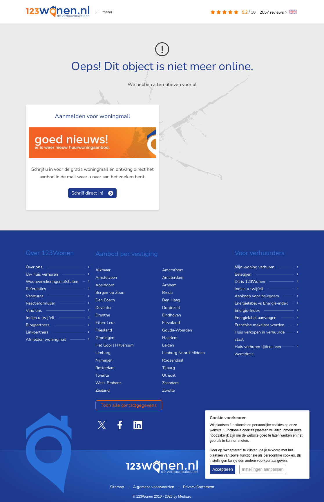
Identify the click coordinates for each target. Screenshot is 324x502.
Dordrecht (171, 307)
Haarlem (170, 337)
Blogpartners (37, 325)
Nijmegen (104, 360)
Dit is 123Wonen (250, 281)
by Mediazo (182, 496)
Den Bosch (105, 300)
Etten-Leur (105, 322)
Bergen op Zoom (110, 292)
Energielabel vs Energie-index (261, 303)
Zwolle (168, 390)
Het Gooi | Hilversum (114, 345)
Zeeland (102, 390)
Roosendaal (172, 360)
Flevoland (171, 322)
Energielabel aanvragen (255, 317)
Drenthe (102, 315)
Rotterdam (105, 368)
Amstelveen (106, 277)
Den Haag (171, 300)
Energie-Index (247, 310)
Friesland (103, 330)
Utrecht (168, 375)
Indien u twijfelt (40, 317)
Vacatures (35, 296)
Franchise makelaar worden (259, 325)
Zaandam (170, 383)
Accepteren (222, 469)
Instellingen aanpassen (262, 469)
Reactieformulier (40, 303)
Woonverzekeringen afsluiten (52, 281)
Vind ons (34, 310)
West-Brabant (108, 383)
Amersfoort (172, 270)
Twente (102, 375)
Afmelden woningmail (46, 339)
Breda (167, 292)
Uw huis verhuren (42, 274)
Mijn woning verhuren (254, 267)
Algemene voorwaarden (153, 487)
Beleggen (243, 274)
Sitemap (117, 487)
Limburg (103, 353)
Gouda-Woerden (177, 330)
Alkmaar (103, 270)
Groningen (104, 337)
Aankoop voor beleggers (257, 296)
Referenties (36, 289)
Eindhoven (171, 315)
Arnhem (169, 285)
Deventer (103, 307)
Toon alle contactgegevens (129, 405)
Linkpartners (37, 332)
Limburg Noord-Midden (183, 353)
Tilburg (168, 368)
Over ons (34, 267)
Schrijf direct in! (87, 193)
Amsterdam (172, 277)
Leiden (168, 345)
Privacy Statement (198, 487)
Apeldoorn (105, 285)
